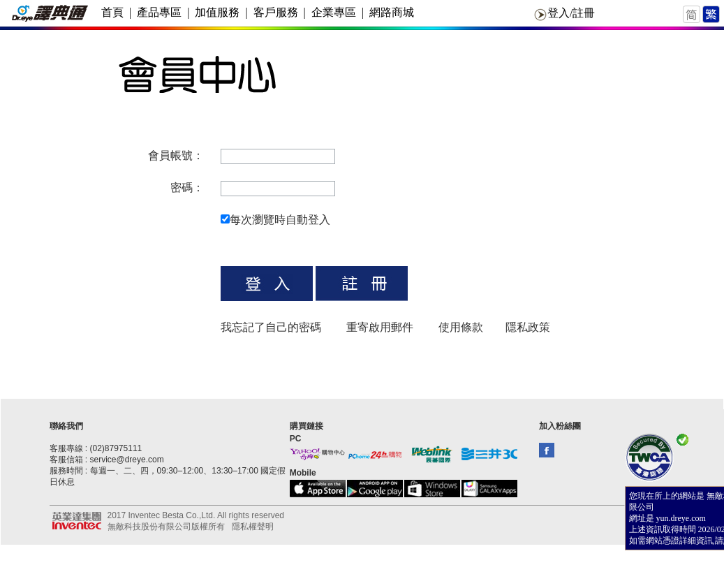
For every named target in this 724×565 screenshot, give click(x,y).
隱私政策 (527, 327)
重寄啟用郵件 (379, 327)
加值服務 (217, 12)
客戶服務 (276, 12)
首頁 (112, 12)
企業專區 (334, 12)
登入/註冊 (571, 13)
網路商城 (392, 12)
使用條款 (460, 327)
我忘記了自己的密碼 (271, 327)
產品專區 (159, 12)
